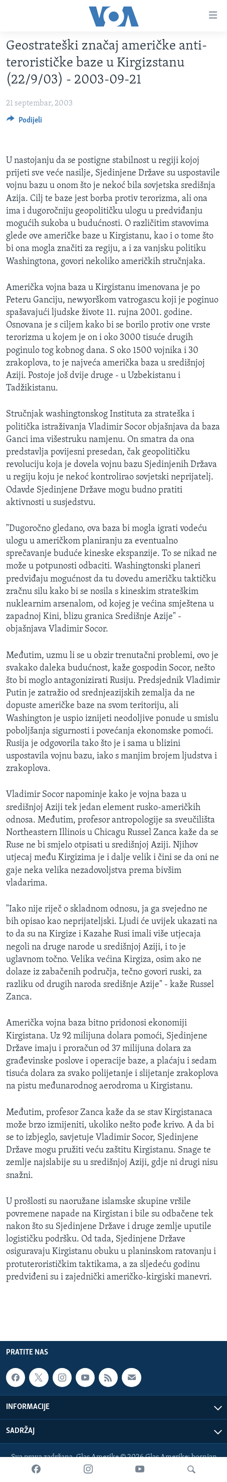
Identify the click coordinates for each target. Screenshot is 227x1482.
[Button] (24, 122)
